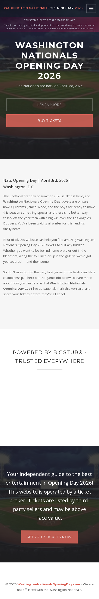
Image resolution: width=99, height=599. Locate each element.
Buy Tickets (49, 121)
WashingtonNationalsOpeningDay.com (49, 584)
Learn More (49, 105)
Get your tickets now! (49, 537)
